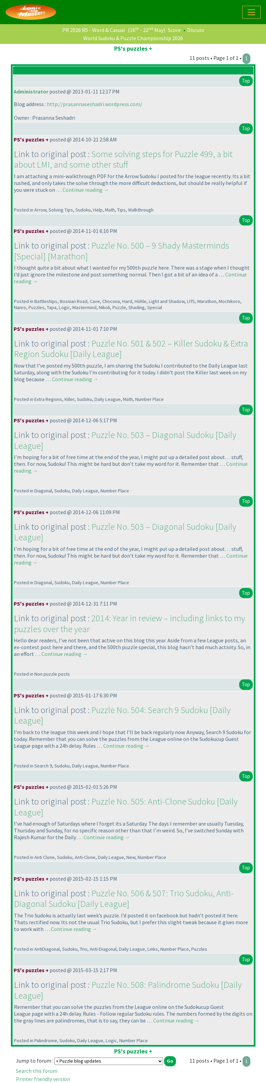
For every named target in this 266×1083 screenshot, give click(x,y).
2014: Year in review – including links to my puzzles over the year (129, 623)
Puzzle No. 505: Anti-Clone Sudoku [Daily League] (125, 807)
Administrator (31, 91)
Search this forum (36, 1070)
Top (246, 81)
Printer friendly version (43, 1079)
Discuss (195, 30)
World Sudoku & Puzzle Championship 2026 (133, 38)
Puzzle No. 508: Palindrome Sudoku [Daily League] (128, 990)
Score (174, 30)
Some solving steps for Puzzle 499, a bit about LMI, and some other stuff (123, 159)
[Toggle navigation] (251, 12)
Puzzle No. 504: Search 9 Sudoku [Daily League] (122, 715)
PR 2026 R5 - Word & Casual (93, 30)
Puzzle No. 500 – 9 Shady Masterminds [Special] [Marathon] (121, 251)
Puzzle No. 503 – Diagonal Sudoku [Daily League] (125, 440)
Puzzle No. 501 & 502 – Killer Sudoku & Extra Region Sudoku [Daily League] (131, 349)
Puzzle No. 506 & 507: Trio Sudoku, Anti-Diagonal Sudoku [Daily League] (123, 898)
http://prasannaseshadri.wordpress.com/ (94, 104)
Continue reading (86, 189)
